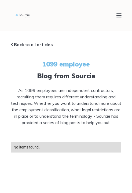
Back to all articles (32, 44)
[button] (116, 15)
